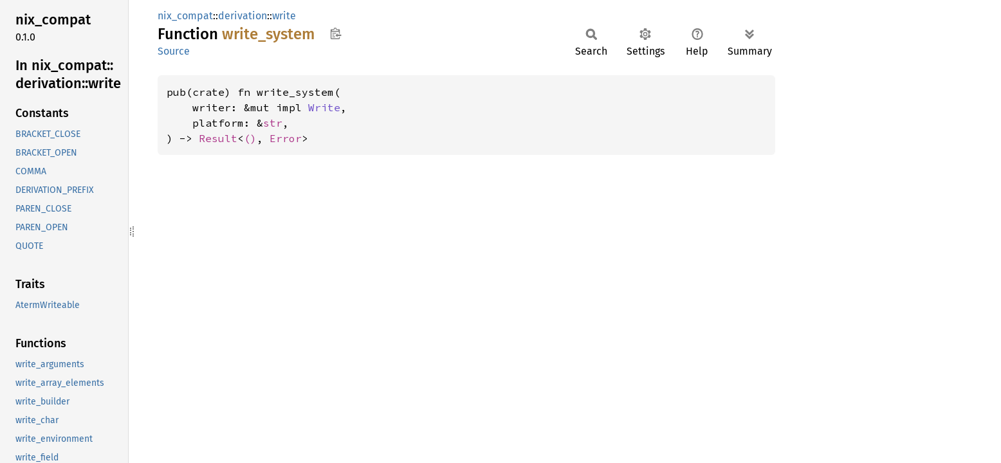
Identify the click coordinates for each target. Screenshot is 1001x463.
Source (174, 51)
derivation (242, 16)
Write (324, 107)
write (284, 16)
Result (218, 138)
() (250, 138)
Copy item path (335, 33)
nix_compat (185, 16)
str (272, 122)
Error (286, 138)
